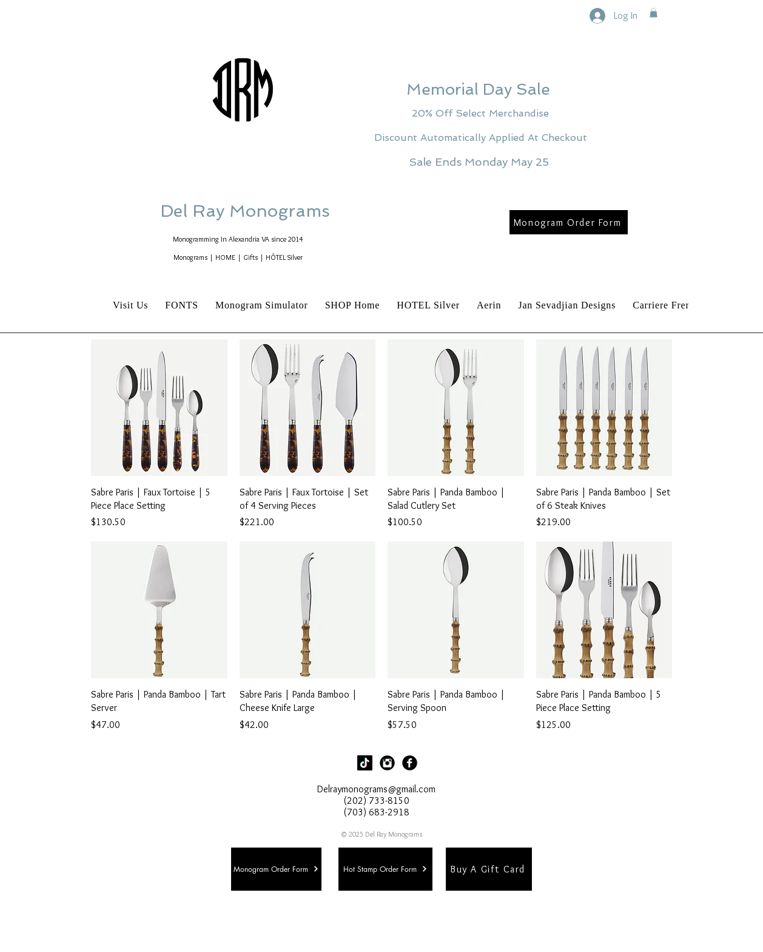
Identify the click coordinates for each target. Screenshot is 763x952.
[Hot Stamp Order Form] (385, 869)
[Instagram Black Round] (387, 762)
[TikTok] (364, 762)
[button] (653, 13)
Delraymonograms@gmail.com (376, 789)
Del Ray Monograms (284, 211)
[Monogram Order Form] (568, 222)
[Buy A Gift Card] (489, 869)
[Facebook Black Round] (409, 762)
